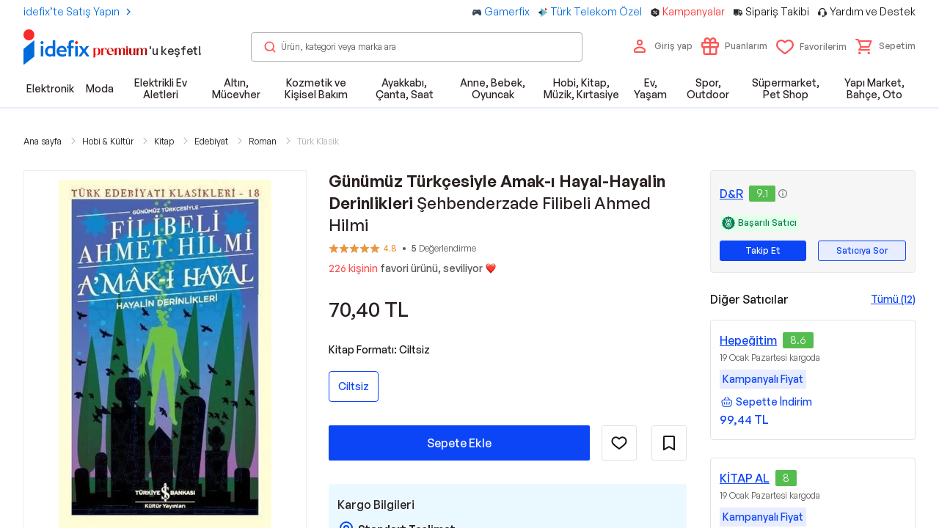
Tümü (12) (893, 299)
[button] (885, 46)
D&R (731, 193)
